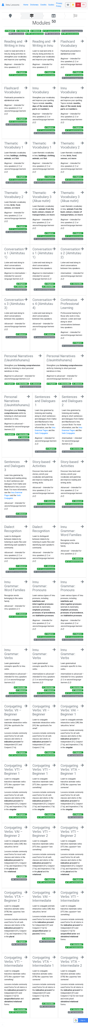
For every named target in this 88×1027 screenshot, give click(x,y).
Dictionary (34, 5)
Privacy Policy (59, 4)
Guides (51, 5)
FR (83, 5)
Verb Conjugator (41, 433)
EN (78, 5)
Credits (43, 5)
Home (25, 5)
